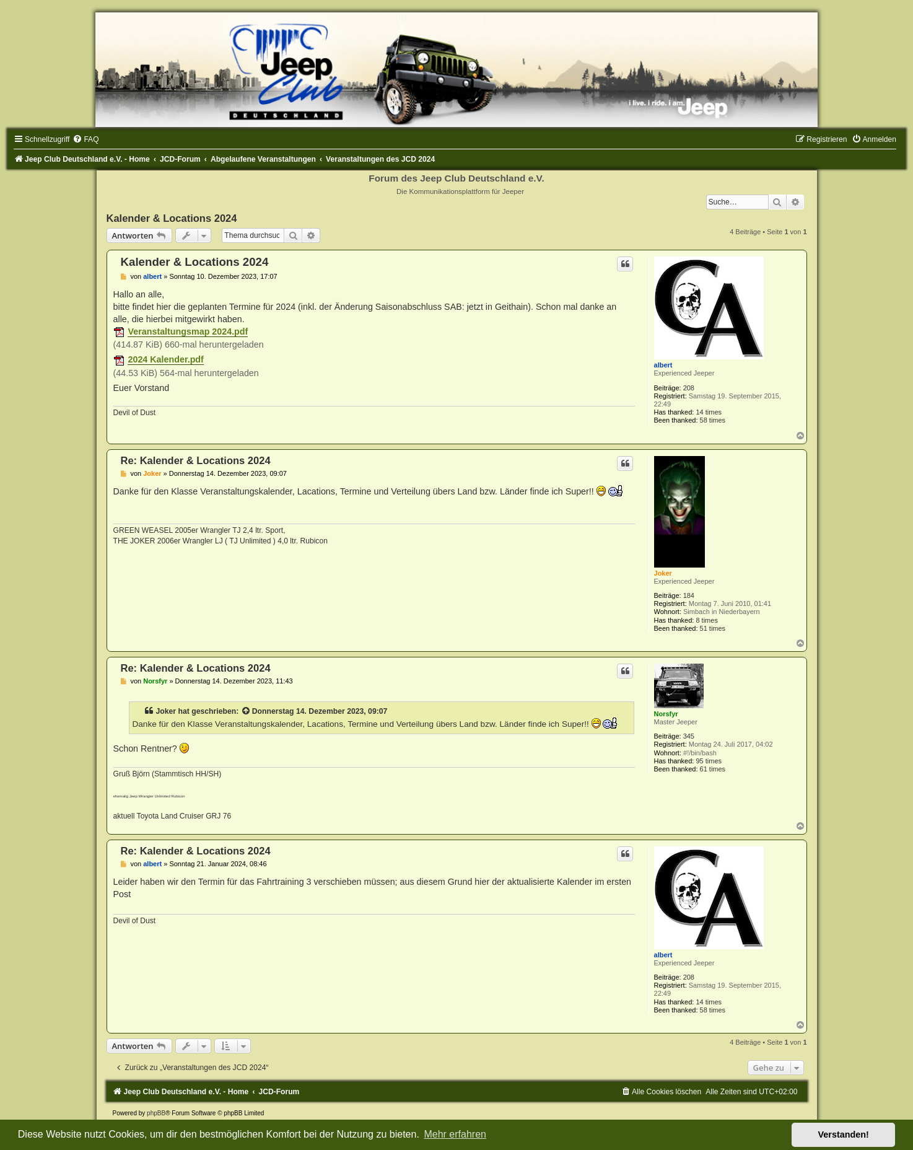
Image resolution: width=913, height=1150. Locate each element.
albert (663, 365)
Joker (663, 573)
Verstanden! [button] (843, 1134)
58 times (713, 420)
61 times (713, 769)
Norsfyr (666, 714)
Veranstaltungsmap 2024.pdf (188, 331)
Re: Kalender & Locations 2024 (196, 460)
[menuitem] (85, 139)
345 (688, 736)
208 (688, 388)
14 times (709, 412)
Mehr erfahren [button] (455, 1134)
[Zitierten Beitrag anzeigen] (246, 711)
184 (688, 595)
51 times (713, 628)
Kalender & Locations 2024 (172, 218)
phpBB (156, 1113)
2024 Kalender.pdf (165, 359)
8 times (706, 620)
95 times (709, 761)
